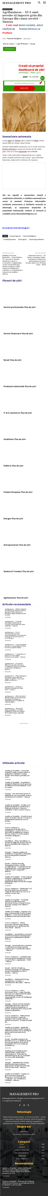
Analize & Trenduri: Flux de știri (19, 571)
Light (18, 44)
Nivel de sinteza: (8, 44)
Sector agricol (22, 239)
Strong (32, 44)
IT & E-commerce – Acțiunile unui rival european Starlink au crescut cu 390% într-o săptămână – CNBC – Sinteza (18, 959)
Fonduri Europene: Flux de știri (18, 492)
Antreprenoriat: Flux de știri (17, 545)
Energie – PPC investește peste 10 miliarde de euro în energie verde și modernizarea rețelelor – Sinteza (18, 795)
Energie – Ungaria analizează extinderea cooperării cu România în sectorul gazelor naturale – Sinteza (18, 854)
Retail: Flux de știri (13, 360)
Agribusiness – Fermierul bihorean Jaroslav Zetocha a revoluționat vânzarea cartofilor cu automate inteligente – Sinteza (15, 666)
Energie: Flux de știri (13, 518)
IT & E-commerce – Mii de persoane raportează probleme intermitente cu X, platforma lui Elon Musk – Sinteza (17, 925)
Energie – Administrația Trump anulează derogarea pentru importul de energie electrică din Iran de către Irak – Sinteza (17, 1065)
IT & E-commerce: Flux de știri (18, 413)
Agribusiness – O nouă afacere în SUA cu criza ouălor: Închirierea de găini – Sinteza (15, 655)
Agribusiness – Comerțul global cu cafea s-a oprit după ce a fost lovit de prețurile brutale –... (15, 646)
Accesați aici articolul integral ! (15, 228)
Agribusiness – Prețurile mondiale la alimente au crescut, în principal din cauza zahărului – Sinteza (15, 624)
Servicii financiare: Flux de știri (18, 333)
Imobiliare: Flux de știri (15, 439)
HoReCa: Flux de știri (13, 465)
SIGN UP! (24, 88)
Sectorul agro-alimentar (36, 239)
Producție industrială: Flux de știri (20, 386)
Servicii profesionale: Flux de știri (20, 307)
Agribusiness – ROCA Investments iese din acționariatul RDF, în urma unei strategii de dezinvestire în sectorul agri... (15, 635)
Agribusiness (7, 9)
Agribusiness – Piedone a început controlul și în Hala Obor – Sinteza (14, 688)
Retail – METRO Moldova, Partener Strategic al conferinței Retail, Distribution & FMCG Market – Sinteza (17, 970)
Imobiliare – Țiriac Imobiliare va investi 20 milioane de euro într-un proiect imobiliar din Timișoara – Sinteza (18, 843)
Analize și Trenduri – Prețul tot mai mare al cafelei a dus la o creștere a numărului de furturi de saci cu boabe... (18, 818)
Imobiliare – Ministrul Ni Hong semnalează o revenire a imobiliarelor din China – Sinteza (17, 980)
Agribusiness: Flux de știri (16, 597)
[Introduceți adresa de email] (24, 83)
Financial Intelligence (14, 38)
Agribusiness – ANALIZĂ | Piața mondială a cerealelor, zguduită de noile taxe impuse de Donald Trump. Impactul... (15, 711)
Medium (25, 44)
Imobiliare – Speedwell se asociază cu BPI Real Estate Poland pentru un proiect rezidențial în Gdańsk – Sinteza (18, 936)
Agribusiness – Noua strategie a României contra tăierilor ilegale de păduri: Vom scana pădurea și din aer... (16, 678)
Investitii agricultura (9, 239)
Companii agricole (15, 236)
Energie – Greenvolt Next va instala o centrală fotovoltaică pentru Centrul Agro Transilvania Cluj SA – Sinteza (18, 948)
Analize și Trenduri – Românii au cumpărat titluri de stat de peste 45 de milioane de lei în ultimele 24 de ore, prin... (18, 785)
